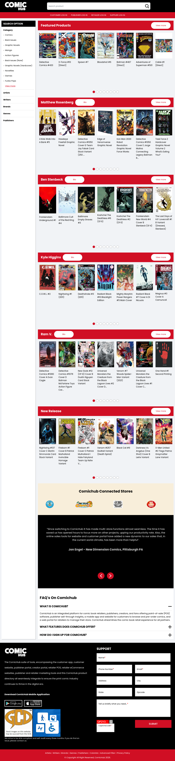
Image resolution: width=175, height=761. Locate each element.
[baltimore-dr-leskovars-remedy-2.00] (47, 200)
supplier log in (117, 15)
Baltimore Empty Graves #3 (104, 219)
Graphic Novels (12, 45)
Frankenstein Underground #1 (66, 219)
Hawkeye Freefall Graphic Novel (86, 142)
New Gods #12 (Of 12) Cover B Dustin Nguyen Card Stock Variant (104, 377)
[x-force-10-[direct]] (67, 45)
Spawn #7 (83, 62)
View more (10, 86)
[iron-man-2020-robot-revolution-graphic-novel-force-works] (144, 122)
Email (140, 669)
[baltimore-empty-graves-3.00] (105, 200)
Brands (64, 753)
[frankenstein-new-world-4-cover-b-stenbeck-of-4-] (163, 200)
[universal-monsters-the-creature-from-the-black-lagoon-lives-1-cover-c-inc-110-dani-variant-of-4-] (163, 354)
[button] (94, 92)
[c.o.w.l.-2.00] (66, 277)
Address (102, 681)
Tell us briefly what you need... (113, 704)
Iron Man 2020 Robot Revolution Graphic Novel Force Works (143, 145)
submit (153, 724)
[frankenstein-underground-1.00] (66, 200)
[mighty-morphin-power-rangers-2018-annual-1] (47, 277)
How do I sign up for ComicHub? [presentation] (63, 635)
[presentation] (161, 25)
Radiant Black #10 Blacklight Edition (124, 297)
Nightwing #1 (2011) (84, 296)
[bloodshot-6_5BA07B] (105, 45)
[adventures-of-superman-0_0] (144, 45)
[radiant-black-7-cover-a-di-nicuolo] (163, 277)
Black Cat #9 (142, 447)
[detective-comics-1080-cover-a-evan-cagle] (66, 354)
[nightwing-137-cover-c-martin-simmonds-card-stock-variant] (66, 431)
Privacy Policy (123, 753)
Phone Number (106, 669)
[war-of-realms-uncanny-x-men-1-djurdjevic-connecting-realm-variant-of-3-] (47, 122)
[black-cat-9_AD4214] (144, 431)
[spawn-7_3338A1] (86, 45)
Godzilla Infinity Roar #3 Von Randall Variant (47, 451)
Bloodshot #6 (104, 62)
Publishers (83, 753)
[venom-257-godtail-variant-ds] (125, 431)
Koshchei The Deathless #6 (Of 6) (123, 218)
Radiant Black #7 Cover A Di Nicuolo (162, 297)
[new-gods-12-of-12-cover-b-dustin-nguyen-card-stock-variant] (105, 354)
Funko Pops (10, 80)
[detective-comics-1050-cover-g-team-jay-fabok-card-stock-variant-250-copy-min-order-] (105, 122)
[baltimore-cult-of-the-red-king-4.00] (86, 200)
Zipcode (141, 692)
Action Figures (12, 55)
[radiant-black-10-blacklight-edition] (125, 277)
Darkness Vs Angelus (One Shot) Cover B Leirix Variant (162, 452)
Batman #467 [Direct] (124, 64)
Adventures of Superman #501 (144, 64)
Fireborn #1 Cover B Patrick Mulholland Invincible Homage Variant (85, 455)
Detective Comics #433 (46, 64)
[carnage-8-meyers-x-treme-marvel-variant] (47, 354)
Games (8, 75)
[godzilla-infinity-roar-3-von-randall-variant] (47, 431)
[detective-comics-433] (47, 45)
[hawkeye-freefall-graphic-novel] (86, 122)
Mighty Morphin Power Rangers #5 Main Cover (144, 297)
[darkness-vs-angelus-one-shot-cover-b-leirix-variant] (163, 431)
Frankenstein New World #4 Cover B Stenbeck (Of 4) (163, 221)
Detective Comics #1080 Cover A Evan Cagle (65, 375)
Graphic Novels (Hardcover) (18, 65)
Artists (48, 753)
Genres (73, 753)
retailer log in (98, 15)
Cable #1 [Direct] (160, 64)
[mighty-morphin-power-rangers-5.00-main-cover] (144, 277)
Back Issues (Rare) (14, 60)
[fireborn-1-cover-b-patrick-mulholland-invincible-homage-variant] (86, 431)
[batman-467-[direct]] (125, 45)
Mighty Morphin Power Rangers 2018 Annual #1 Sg (47, 299)
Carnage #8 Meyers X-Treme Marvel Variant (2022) (47, 375)
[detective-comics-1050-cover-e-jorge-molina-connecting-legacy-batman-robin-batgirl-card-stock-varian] (163, 122)
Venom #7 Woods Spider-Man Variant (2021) (143, 375)
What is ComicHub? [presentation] (54, 606)
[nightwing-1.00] (86, 277)
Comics (9, 35)
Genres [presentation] (6, 113)
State (101, 692)
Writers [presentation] (7, 99)
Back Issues (10, 40)
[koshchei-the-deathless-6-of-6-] (125, 199)
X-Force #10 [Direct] (65, 64)
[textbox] (98, 6)
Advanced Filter (107, 753)
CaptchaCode (104, 725)
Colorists (94, 753)
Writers (56, 753)
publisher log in (79, 15)
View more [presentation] (161, 25)
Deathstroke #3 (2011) (105, 296)
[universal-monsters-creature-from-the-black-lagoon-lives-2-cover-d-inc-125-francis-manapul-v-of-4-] (125, 354)
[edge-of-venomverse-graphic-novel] (125, 122)
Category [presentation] (8, 30)
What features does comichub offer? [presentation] (67, 627)
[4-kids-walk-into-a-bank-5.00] (66, 122)
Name (101, 658)
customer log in (58, 15)
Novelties (9, 70)
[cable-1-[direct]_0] (163, 45)
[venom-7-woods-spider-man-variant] (144, 354)
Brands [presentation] (6, 106)
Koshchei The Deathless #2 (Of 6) (143, 219)
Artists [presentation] (6, 92)
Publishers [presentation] (8, 120)
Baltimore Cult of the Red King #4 (85, 220)
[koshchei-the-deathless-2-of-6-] (144, 200)
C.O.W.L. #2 (64, 294)
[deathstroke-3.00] (105, 277)
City (139, 681)
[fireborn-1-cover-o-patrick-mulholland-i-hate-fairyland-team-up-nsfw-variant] (105, 431)
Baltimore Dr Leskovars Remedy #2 (45, 219)
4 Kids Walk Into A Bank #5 (66, 141)
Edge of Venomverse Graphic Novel (124, 142)
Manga (8, 50)
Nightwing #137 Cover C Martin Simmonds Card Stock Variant (66, 452)
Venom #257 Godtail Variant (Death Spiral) (124, 451)
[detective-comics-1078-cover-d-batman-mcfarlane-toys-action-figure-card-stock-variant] (86, 354)
